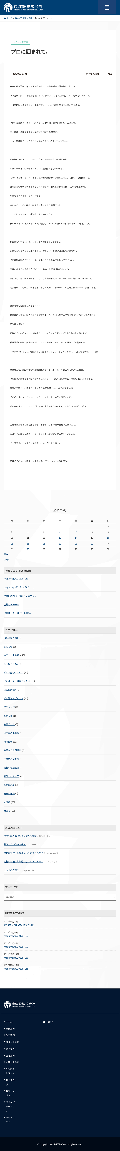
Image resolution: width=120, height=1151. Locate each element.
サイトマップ (10, 1119)
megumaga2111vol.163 (16, 578)
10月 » (6, 559)
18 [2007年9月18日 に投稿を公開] (28, 543)
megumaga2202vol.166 (16, 957)
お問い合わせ (12, 1062)
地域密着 (8, 741)
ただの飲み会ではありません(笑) (20, 835)
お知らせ (8, 646)
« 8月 (6, 553)
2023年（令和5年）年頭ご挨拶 (19, 925)
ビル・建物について (13, 672)
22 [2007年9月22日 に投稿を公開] (92, 543)
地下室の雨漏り (11, 733)
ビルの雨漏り (10, 689)
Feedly (48, 1021)
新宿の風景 (9, 784)
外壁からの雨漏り (12, 750)
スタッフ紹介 (12, 1041)
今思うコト (9, 724)
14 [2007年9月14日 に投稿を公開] (76, 537)
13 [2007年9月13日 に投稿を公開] (60, 537)
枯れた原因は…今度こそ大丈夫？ (20, 595)
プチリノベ (9, 707)
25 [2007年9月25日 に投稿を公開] (28, 549)
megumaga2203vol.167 (16, 946)
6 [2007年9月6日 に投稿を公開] (59, 532)
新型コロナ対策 (11, 776)
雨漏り (7, 810)
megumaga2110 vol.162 (16, 587)
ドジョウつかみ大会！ (15, 844)
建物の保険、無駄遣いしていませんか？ (23, 852)
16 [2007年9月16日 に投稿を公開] (108, 537)
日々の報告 (9, 793)
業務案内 (10, 1028)
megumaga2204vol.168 (16, 935)
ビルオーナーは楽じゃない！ (18, 681)
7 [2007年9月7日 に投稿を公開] (76, 532)
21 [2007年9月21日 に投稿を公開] (76, 543)
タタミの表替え (11, 870)
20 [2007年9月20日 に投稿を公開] (60, 543)
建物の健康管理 (11, 767)
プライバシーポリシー (10, 1106)
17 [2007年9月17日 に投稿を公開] (12, 543)
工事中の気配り (11, 758)
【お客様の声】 (11, 637)
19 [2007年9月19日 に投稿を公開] (44, 543)
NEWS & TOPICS (10, 1071)
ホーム (9, 1021)
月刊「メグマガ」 (10, 1093)
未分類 (7, 802)
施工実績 (10, 1035)
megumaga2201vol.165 (16, 968)
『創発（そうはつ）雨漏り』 (18, 613)
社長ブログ (10, 1082)
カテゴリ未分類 (11, 655)
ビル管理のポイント (13, 698)
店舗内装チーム (11, 604)
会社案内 (10, 1055)
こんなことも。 (11, 663)
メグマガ (8, 715)
